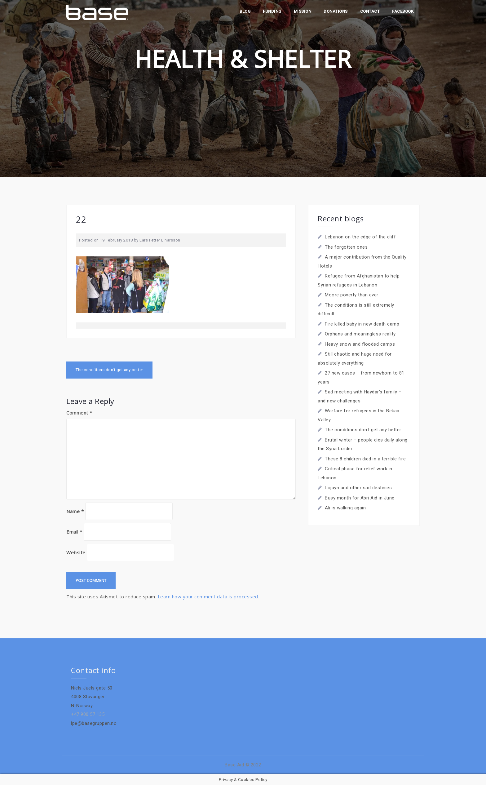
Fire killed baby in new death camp (362, 324)
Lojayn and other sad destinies (358, 487)
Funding (272, 11)
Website (76, 552)
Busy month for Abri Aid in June (360, 498)
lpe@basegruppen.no (94, 723)
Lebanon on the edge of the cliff (360, 237)
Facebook (402, 11)
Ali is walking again (345, 508)
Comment (79, 413)
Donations (336, 11)
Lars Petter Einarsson (159, 240)
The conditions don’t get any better (109, 369)
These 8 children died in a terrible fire (365, 459)
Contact (370, 11)
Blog (245, 11)
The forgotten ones (346, 247)
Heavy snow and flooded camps (360, 344)
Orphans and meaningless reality (360, 334)
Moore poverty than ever (351, 295)
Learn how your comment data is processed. (208, 596)
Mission (302, 11)
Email (74, 532)
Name (75, 511)
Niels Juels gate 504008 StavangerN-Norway (92, 696)
